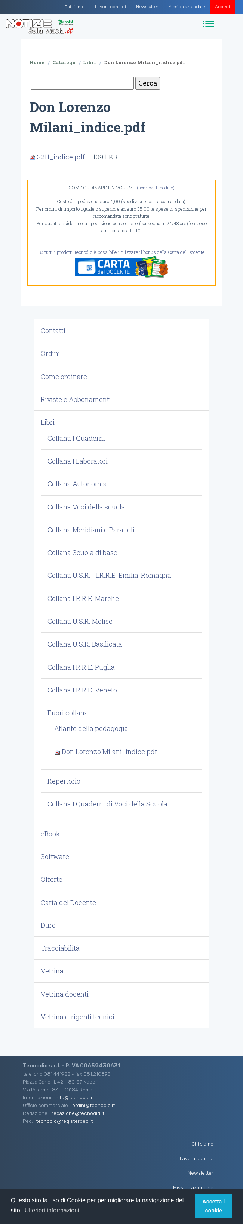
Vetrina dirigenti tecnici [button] (77, 1016)
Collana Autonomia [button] (77, 483)
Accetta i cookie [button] (213, 1206)
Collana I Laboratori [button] (77, 460)
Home (37, 62)
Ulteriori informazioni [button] (52, 1210)
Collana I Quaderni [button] (76, 438)
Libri (89, 62)
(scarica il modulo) (156, 187)
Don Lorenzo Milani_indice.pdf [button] (105, 751)
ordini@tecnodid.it (93, 1105)
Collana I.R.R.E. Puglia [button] (81, 667)
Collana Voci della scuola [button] (86, 506)
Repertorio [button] (63, 781)
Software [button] (55, 856)
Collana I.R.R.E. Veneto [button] (82, 689)
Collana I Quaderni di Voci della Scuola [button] (107, 803)
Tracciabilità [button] (60, 947)
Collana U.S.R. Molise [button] (80, 621)
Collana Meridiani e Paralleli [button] (91, 529)
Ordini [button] (50, 353)
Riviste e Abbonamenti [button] (76, 399)
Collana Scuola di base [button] (82, 552)
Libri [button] (48, 422)
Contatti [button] (53, 330)
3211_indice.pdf (58, 156)
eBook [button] (50, 833)
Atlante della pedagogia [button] (91, 728)
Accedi (222, 6)
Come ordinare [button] (64, 376)
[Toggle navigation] (209, 24)
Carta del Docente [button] (68, 902)
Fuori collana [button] (67, 712)
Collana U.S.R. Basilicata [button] (84, 643)
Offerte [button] (51, 879)
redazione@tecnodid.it (78, 1113)
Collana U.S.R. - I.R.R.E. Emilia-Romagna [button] (109, 575)
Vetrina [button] (52, 970)
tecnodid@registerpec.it (64, 1121)
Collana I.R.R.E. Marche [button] (83, 598)
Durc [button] (48, 925)
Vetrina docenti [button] (65, 993)
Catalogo (64, 62)
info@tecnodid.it (74, 1097)
